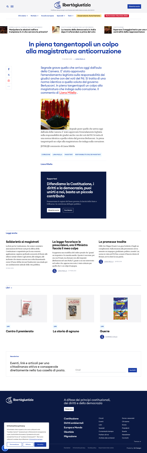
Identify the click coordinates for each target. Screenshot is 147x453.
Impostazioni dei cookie (106, 448)
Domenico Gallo (108, 337)
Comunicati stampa (106, 431)
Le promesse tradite (112, 241)
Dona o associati (128, 418)
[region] (26, 435)
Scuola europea (47, 16)
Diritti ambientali (73, 423)
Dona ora (68, 409)
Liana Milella (80, 59)
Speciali (60, 16)
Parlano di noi (104, 434)
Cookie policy (92, 448)
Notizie (34, 16)
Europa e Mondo (73, 427)
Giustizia (69, 432)
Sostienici (68, 210)
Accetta (40, 444)
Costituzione (71, 418)
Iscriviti (133, 370)
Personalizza (14, 444)
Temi (70, 16)
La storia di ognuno (66, 331)
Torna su (137, 441)
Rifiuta (28, 444)
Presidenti (125, 428)
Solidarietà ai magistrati (22, 241)
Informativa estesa (35, 439)
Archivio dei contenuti (106, 438)
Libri (9, 288)
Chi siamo (22, 16)
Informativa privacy (79, 448)
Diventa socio (134, 6)
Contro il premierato (19, 331)
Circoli (101, 418)
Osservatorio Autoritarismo (88, 16)
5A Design (134, 448)
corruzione (46, 154)
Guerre (105, 331)
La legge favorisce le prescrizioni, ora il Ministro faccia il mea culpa (70, 245)
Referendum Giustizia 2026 (117, 16)
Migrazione (70, 436)
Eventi (101, 421)
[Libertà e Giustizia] (72, 5)
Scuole (124, 431)
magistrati (69, 154)
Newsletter (126, 434)
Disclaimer (67, 448)
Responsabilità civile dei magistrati (88, 154)
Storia (124, 425)
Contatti (125, 438)
